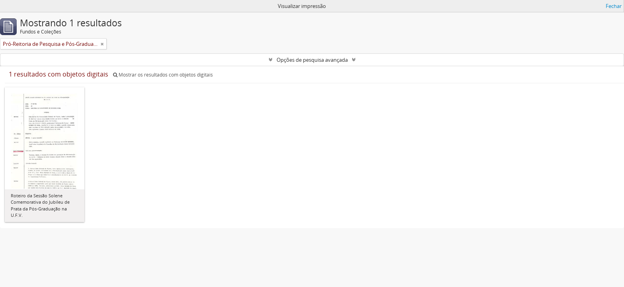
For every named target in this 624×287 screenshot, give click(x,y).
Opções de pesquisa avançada (312, 59)
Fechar (614, 6)
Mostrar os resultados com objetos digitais (163, 74)
